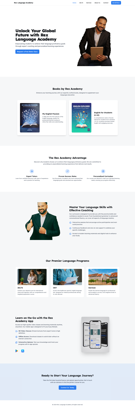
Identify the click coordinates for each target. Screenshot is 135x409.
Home (74, 3)
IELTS (81, 3)
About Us (97, 3)
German (88, 3)
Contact (105, 3)
